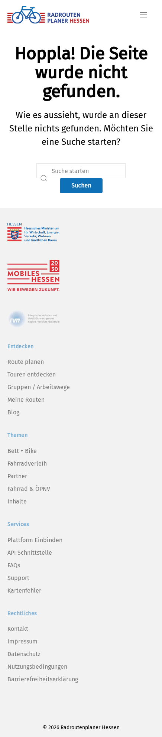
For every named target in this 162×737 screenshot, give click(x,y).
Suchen (81, 185)
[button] (143, 15)
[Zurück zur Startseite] (48, 15)
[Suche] (81, 170)
